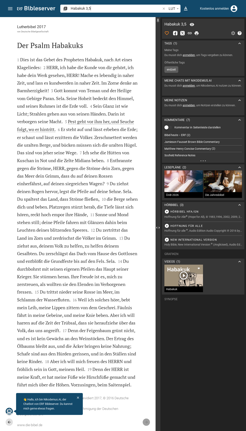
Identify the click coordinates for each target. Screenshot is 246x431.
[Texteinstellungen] (186, 9)
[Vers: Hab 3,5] (192, 24)
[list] (203, 145)
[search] (116, 8)
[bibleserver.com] (36, 9)
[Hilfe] (239, 33)
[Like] (167, 33)
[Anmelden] (234, 9)
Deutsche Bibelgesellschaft (35, 31)
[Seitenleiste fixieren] (158, 20)
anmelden (189, 55)
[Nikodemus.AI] (9, 411)
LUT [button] (174, 8)
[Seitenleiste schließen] (158, 227)
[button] (10, 8)
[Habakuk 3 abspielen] (203, 211)
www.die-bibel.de (29, 425)
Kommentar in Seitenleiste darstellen (197, 127)
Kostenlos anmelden (214, 8)
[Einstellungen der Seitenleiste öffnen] (233, 33)
